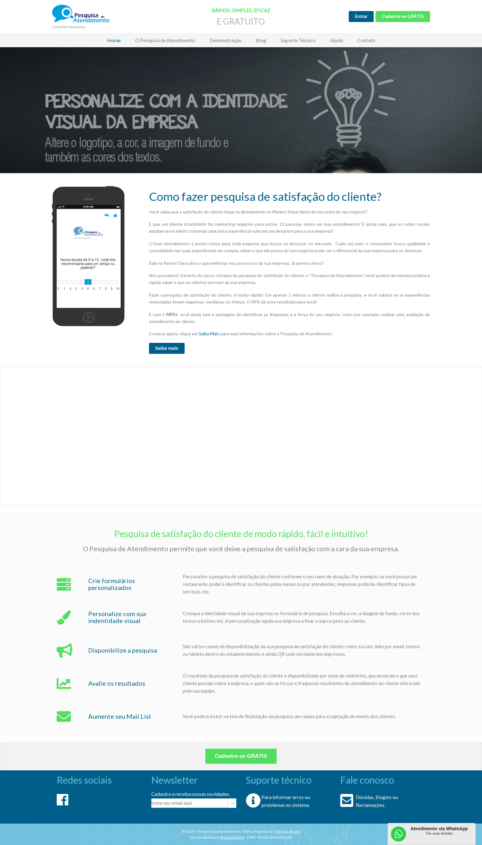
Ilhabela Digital (232, 837)
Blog (261, 40)
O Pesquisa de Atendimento (165, 40)
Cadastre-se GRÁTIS (403, 16)
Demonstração (225, 40)
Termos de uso (287, 831)
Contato (366, 40)
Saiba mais (166, 348)
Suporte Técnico (298, 40)
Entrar (361, 16)
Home (114, 40)
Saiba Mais (209, 333)
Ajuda (336, 40)
